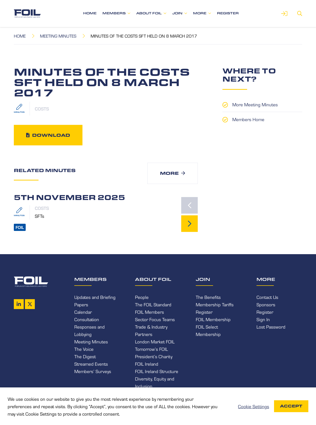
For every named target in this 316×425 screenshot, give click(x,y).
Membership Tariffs (215, 304)
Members (114, 13)
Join (177, 13)
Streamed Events (91, 363)
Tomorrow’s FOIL (151, 349)
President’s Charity (153, 356)
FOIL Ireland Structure (156, 371)
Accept (291, 406)
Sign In (263, 319)
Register (228, 13)
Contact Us (267, 297)
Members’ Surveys (92, 371)
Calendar (83, 312)
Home (90, 13)
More (199, 13)
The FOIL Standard (153, 304)
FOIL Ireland (146, 363)
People (142, 297)
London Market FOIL (155, 341)
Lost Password (271, 326)
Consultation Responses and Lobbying (89, 326)
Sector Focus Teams (155, 319)
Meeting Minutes (58, 36)
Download (51, 135)
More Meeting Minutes (255, 104)
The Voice (84, 349)
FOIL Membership (213, 319)
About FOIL (149, 13)
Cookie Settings (253, 406)
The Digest (85, 356)
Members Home (248, 119)
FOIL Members (149, 312)
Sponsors (266, 304)
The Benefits (208, 297)
